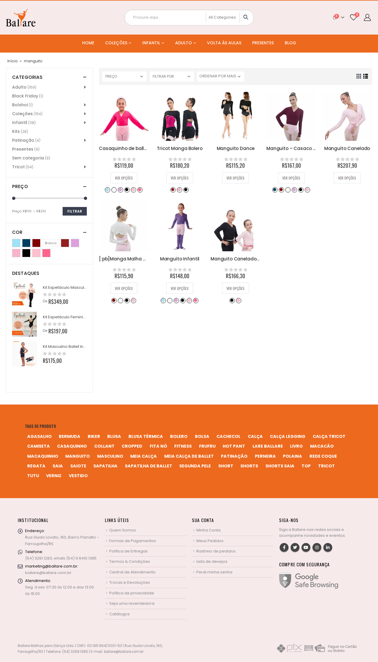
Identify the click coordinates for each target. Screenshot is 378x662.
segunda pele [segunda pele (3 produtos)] (195, 466)
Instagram (316, 547)
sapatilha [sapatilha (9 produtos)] (105, 466)
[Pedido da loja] (220, 76)
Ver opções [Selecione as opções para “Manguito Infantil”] (180, 288)
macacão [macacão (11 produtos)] (322, 446)
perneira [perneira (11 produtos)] (265, 456)
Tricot (18, 167)
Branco (113, 189)
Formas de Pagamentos (132, 541)
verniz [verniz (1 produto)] (53, 476)
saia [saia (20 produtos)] (58, 466)
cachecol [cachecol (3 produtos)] (228, 436)
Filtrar (74, 211)
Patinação (23, 140)
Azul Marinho (274, 189)
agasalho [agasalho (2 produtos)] (39, 436)
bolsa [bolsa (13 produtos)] (202, 436)
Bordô (281, 189)
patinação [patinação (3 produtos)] (234, 456)
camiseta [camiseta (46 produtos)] (38, 446)
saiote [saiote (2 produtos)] (78, 466)
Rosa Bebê (133, 189)
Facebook (284, 547)
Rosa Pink (139, 189)
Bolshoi (20, 105)
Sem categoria (28, 158)
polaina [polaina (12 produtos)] (292, 456)
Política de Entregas (128, 551)
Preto (126, 189)
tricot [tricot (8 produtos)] (326, 466)
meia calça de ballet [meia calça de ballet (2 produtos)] (189, 456)
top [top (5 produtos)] (306, 466)
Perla (179, 189)
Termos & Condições (129, 561)
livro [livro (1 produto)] (296, 446)
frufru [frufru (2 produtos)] (207, 446)
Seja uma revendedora (131, 603)
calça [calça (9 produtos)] (255, 436)
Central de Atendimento (132, 572)
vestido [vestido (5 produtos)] (78, 476)
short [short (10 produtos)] (225, 466)
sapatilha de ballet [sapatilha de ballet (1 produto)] (148, 466)
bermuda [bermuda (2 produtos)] (69, 436)
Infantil (151, 43)
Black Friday (25, 96)
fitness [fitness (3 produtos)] (183, 446)
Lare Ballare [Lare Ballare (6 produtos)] (267, 446)
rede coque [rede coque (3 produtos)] (323, 456)
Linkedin (327, 547)
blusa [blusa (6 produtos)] (114, 436)
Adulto (183, 43)
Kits (16, 131)
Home (88, 43)
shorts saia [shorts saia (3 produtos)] (279, 466)
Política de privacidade (131, 593)
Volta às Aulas (224, 43)
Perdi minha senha (214, 572)
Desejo (173, 189)
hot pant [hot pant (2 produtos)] (234, 446)
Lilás (120, 189)
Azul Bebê (107, 189)
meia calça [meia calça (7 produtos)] (143, 456)
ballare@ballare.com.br (48, 572)
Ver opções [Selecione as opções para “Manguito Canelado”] (347, 177)
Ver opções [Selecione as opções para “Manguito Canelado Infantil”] (236, 288)
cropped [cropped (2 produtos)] (132, 446)
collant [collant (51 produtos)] (104, 446)
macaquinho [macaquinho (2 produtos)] (42, 456)
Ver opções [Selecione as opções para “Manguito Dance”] (236, 177)
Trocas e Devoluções (129, 582)
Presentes (263, 43)
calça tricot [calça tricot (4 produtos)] (329, 436)
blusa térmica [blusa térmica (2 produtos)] (145, 436)
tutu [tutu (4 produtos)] (33, 476)
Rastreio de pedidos (216, 551)
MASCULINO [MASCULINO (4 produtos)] (110, 456)
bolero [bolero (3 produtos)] (179, 436)
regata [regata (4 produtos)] (36, 466)
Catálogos (119, 614)
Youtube (306, 547)
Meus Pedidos (210, 541)
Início (12, 60)
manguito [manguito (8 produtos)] (77, 456)
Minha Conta (208, 530)
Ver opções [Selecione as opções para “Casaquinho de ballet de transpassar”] (124, 177)
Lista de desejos (211, 561)
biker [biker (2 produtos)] (94, 436)
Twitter (295, 547)
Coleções (116, 43)
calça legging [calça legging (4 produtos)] (287, 436)
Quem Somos (122, 530)
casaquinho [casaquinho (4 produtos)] (72, 446)
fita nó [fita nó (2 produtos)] (158, 446)
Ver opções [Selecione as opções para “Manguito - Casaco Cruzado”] (291, 177)
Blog (290, 43)
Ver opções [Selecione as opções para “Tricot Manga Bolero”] (180, 177)
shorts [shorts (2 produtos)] (249, 466)
